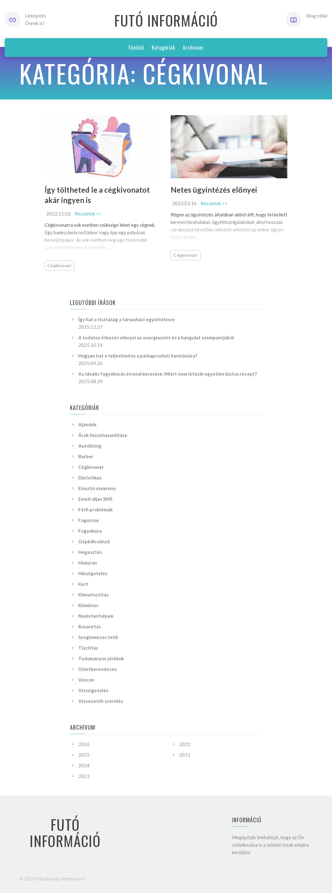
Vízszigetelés (93, 690)
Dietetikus (90, 477)
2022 (184, 744)
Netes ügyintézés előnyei (214, 189)
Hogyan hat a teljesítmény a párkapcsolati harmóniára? (137, 355)
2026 (84, 744)
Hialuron (87, 563)
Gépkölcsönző (94, 541)
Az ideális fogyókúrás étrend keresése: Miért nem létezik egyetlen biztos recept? (167, 374)
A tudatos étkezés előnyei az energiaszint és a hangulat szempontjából (156, 337)
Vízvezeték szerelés (100, 701)
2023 (84, 776)
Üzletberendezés (97, 669)
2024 (84, 765)
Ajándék (87, 424)
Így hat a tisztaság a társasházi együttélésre (126, 319)
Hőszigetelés (92, 573)
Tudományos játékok (101, 658)
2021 (184, 755)
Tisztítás (88, 648)
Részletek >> (88, 213)
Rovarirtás (89, 626)
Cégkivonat (59, 265)
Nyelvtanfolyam (95, 616)
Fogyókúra (90, 531)
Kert (83, 584)
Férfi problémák (95, 509)
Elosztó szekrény (97, 488)
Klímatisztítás (93, 594)
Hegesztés (90, 552)
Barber (85, 456)
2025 (84, 755)
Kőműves (88, 605)
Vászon (86, 679)
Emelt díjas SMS (95, 499)
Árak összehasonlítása (102, 435)
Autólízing (89, 446)
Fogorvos (88, 520)
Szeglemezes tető (98, 637)
